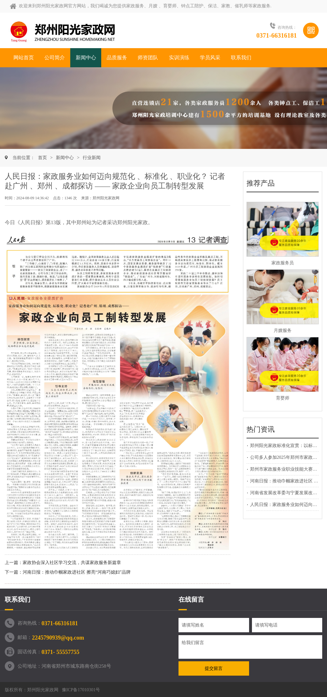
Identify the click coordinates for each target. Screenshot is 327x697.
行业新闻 (92, 157)
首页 (42, 157)
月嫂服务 (283, 330)
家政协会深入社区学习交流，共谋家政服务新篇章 (72, 562)
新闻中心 (65, 157)
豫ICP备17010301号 (81, 689)
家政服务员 (282, 262)
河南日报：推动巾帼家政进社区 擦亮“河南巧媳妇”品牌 (77, 572)
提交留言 (214, 668)
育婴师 (282, 398)
